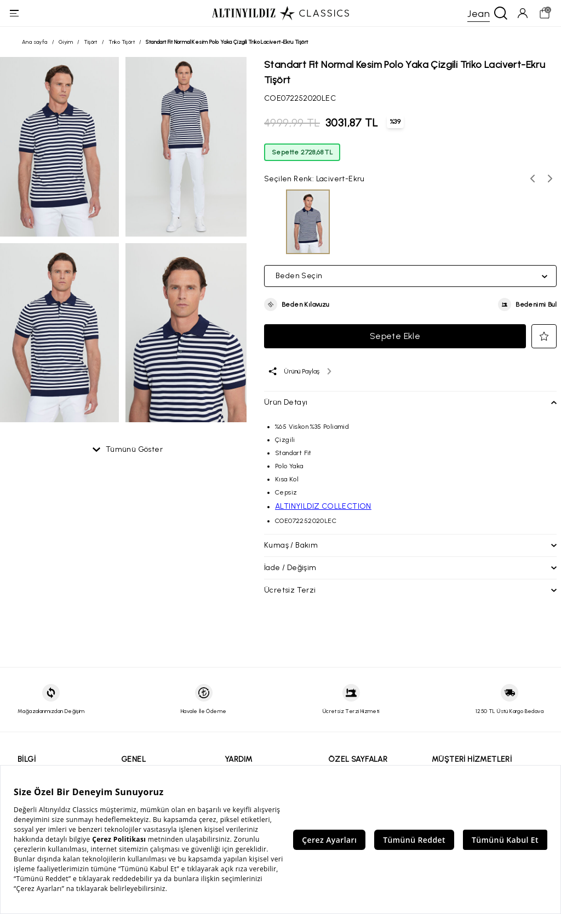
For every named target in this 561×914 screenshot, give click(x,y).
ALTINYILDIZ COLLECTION (323, 515)
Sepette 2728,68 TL (302, 161)
